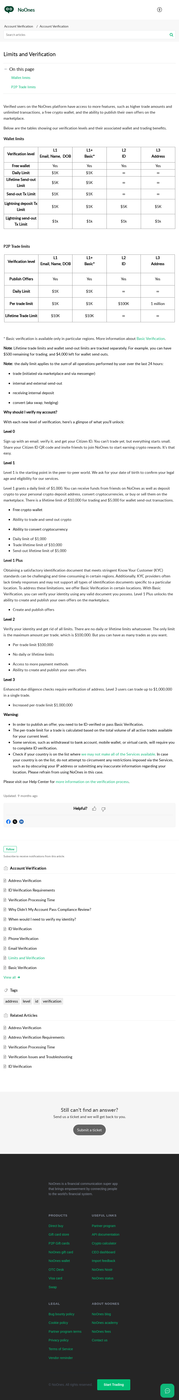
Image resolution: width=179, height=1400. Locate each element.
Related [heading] (23, 1015)
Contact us (99, 1340)
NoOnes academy (105, 1323)
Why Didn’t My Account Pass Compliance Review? (49, 909)
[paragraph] (89, 444)
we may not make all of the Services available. (118, 754)
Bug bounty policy (62, 1314)
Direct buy (56, 1226)
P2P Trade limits (23, 87)
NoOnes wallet (59, 1261)
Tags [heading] (13, 990)
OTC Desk (56, 1269)
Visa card (55, 1278)
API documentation (105, 1234)
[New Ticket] (89, 1129)
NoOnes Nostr (102, 1269)
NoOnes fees (101, 1331)
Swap (53, 1287)
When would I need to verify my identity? (42, 919)
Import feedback (103, 1261)
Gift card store (59, 1234)
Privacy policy (59, 1340)
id (36, 1001)
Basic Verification (151, 338)
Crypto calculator (104, 1243)
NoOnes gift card (61, 1252)
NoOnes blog (101, 1314)
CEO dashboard (103, 1252)
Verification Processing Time (31, 899)
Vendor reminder (61, 1358)
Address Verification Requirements (36, 1037)
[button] (160, 9)
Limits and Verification (26, 957)
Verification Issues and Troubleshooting (40, 1056)
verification (52, 1001)
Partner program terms (65, 1331)
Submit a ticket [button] (89, 1129)
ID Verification (20, 928)
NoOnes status (103, 1278)
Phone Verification (23, 938)
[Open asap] (167, 1391)
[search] (89, 34)
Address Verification (24, 880)
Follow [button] (10, 849)
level (26, 1001)
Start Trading (114, 1384)
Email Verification (22, 948)
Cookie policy (58, 1323)
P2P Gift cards (59, 1243)
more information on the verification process (92, 781)
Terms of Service (61, 1349)
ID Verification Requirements (31, 890)
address (11, 1001)
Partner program (104, 1226)
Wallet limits (20, 77)
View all (12, 977)
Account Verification (18, 26)
